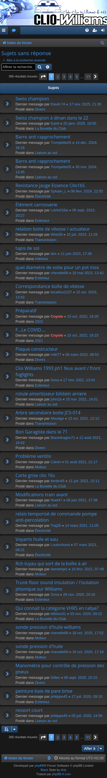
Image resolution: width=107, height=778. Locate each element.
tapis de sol (27, 248)
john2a (56, 399)
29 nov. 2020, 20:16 (79, 594)
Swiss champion (32, 99)
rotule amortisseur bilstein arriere (50, 394)
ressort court (29, 710)
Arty (63, 770)
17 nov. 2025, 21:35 (85, 104)
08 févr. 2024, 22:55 (87, 191)
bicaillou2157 (61, 292)
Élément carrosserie (36, 204)
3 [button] (64, 76)
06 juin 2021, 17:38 (82, 500)
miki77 (56, 354)
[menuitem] (14, 30)
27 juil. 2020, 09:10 (87, 696)
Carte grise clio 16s (35, 475)
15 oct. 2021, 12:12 (83, 418)
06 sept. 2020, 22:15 (80, 677)
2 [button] (58, 76)
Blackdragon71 (63, 437)
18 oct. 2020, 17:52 (88, 633)
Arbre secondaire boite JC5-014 (48, 412)
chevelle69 (59, 273)
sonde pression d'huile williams (48, 627)
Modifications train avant (41, 494)
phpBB (39, 765)
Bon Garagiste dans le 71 (41, 432)
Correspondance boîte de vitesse (49, 286)
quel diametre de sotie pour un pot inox (57, 267)
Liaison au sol (46, 153)
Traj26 (56, 525)
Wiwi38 (57, 234)
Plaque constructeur (36, 349)
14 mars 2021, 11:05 (82, 525)
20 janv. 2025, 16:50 (79, 123)
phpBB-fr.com (61, 774)
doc (54, 254)
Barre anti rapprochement (42, 137)
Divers (40, 109)
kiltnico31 (58, 614)
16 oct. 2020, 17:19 (88, 652)
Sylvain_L (58, 191)
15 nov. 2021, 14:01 (82, 399)
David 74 (58, 104)
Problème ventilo (33, 456)
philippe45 (59, 696)
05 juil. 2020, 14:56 (87, 716)
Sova (55, 380)
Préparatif (25, 310)
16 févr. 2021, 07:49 (88, 569)
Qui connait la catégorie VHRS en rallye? (57, 608)
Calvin (56, 462)
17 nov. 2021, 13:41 (79, 380)
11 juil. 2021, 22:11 (84, 481)
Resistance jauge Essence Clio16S (50, 185)
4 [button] (70, 76)
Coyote (57, 316)
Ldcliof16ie (59, 210)
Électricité (43, 196)
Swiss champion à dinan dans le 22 (51, 118)
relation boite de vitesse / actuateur (52, 229)
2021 (39, 341)
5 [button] (77, 76)
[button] (43, 76)
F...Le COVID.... (30, 330)
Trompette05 (61, 142)
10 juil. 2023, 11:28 (81, 234)
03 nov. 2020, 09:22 (86, 614)
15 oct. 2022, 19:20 (83, 316)
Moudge (57, 418)
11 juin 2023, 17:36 (76, 254)
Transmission (46, 240)
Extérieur (42, 220)
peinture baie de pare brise (43, 691)
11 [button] (88, 76)
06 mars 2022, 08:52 (82, 354)
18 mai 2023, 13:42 (88, 273)
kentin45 (57, 481)
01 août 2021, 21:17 (81, 462)
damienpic (59, 569)
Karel (55, 123)
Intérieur (41, 259)
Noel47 (56, 500)
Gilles (55, 677)
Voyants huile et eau (36, 539)
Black (44, 770)
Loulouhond (60, 545)
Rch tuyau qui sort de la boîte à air (51, 563)
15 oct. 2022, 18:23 (83, 335)
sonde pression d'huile (39, 646)
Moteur (40, 467)
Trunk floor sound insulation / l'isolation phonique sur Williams (57, 585)
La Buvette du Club (50, 128)
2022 (39, 321)
